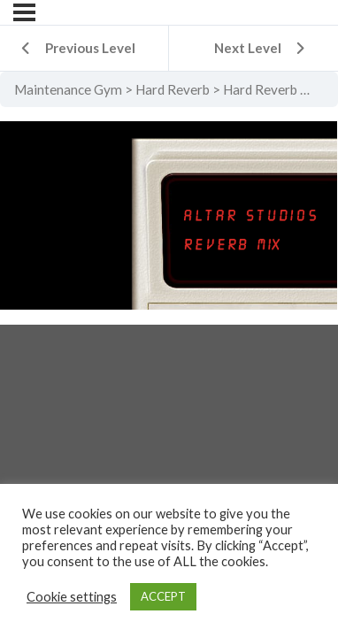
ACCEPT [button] (163, 596)
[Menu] (24, 12)
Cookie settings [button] (72, 596)
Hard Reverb (172, 89)
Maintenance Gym (68, 89)
